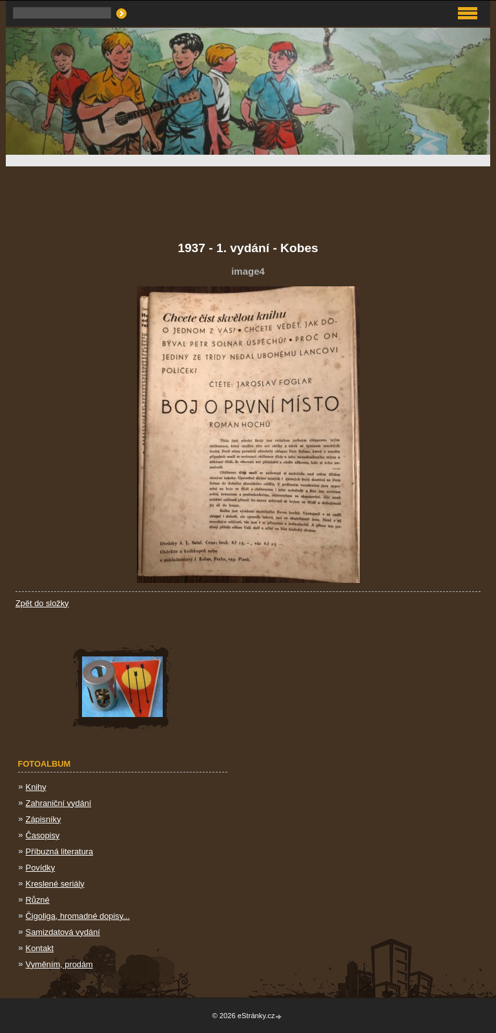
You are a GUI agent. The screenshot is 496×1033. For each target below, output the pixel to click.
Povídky (41, 867)
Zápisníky (43, 819)
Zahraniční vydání (59, 803)
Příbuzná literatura (60, 851)
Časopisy (43, 835)
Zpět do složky (42, 603)
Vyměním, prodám (59, 964)
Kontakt (40, 948)
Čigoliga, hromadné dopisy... (78, 916)
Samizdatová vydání (63, 932)
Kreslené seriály (55, 884)
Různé (38, 900)
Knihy (36, 787)
